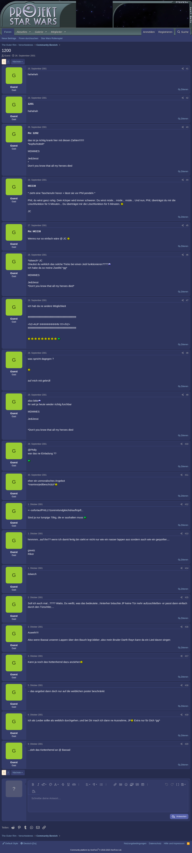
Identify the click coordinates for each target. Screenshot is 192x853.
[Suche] (182, 31)
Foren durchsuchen (28, 38)
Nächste (17, 61)
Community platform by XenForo (96, 850)
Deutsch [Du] (28, 843)
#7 (187, 300)
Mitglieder (56, 31)
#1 (187, 68)
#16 (186, 627)
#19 (186, 715)
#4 (187, 180)
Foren (8, 31)
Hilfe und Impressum (174, 843)
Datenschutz (155, 843)
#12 (186, 504)
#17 (186, 656)
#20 (186, 744)
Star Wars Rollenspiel (52, 38)
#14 (186, 568)
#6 (187, 255)
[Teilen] (183, 69)
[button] (29, 31)
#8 (187, 353)
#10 (186, 444)
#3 (187, 127)
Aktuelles (22, 31)
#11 (186, 475)
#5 (187, 225)
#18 (186, 685)
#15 (186, 597)
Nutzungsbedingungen (135, 843)
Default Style (10, 843)
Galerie (39, 31)
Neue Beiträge (9, 38)
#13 (186, 533)
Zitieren (184, 89)
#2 (187, 98)
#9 (187, 395)
